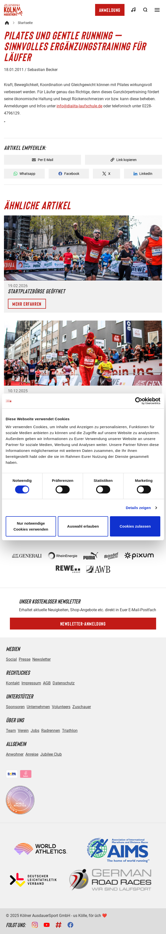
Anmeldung (110, 10)
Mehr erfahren (27, 304)
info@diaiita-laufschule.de (79, 106)
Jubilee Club (51, 754)
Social (11, 659)
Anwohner (14, 754)
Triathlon (70, 730)
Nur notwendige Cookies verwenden (30, 526)
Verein (23, 730)
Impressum (31, 683)
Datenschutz (64, 683)
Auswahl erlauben (83, 526)
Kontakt (13, 683)
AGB (47, 683)
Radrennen (50, 730)
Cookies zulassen (135, 526)
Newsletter (41, 659)
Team (11, 730)
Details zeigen (138, 508)
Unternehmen (38, 706)
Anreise (31, 754)
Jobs (35, 730)
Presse (24, 659)
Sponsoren (15, 706)
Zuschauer (81, 706)
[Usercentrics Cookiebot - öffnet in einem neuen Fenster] (138, 401)
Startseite (25, 23)
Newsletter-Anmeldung (83, 624)
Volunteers (61, 706)
